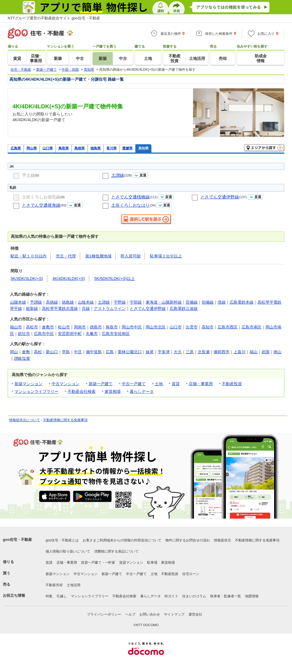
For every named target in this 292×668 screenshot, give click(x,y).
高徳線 (52, 302)
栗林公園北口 (130, 352)
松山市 (64, 327)
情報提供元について (24, 420)
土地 (159, 383)
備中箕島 (94, 352)
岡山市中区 (132, 327)
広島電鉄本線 (242, 302)
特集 (49, 596)
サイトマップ (174, 614)
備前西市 (222, 352)
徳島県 (95, 148)
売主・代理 (66, 256)
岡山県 (32, 148)
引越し (61, 596)
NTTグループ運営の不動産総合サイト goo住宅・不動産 (54, 18)
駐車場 (152, 563)
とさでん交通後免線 (41, 205)
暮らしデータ (142, 391)
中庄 (78, 352)
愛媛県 (127, 148)
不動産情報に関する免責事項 (65, 420)
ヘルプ (130, 614)
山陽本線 (18, 302)
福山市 (16, 327)
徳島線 (68, 302)
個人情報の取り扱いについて (68, 551)
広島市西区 (228, 327)
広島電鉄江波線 (184, 308)
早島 (66, 352)
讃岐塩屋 (22, 358)
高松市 (32, 327)
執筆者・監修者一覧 (225, 596)
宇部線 (136, 302)
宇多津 (164, 352)
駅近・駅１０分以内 (28, 256)
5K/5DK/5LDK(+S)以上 (114, 278)
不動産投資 (232, 383)
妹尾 (150, 352)
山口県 (47, 148)
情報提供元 (222, 540)
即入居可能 (131, 256)
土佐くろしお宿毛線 (41, 196)
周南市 (80, 327)
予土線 (28, 175)
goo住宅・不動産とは (62, 540)
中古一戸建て (134, 383)
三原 (190, 352)
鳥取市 (112, 327)
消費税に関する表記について (116, 551)
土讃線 (117, 175)
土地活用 (73, 585)
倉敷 (26, 352)
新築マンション (28, 383)
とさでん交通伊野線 (219, 196)
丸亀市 (92, 333)
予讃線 (36, 302)
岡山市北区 (156, 327)
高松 (38, 352)
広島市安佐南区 (116, 333)
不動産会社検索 (82, 391)
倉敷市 (48, 327)
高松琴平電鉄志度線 (60, 308)
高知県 (143, 148)
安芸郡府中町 (70, 333)
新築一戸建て (101, 383)
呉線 (86, 308)
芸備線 (192, 302)
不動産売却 (54, 585)
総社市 (24, 333)
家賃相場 (113, 391)
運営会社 (195, 614)
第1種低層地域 (98, 256)
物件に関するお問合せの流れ (187, 540)
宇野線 (120, 302)
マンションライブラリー (36, 391)
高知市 (208, 327)
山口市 (176, 327)
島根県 (79, 148)
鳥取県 (63, 148)
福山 (253, 352)
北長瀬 (204, 352)
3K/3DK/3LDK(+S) (27, 278)
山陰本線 (86, 302)
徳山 (277, 352)
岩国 (265, 352)
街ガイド (171, 596)
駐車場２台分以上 (166, 256)
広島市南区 (251, 327)
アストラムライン (110, 308)
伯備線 (208, 302)
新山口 (52, 352)
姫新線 (32, 308)
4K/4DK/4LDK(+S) (68, 278)
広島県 (16, 148)
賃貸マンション (131, 563)
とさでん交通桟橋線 (130, 196)
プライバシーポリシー (104, 614)
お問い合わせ (149, 614)
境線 (222, 302)
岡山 (14, 352)
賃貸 (176, 383)
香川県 (111, 148)
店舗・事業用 (201, 383)
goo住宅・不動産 (17, 539)
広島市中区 (44, 333)
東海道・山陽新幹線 (164, 302)
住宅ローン (190, 574)
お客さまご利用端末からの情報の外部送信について (122, 540)
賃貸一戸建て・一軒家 (98, 563)
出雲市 (192, 327)
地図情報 (252, 596)
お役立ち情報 (14, 595)
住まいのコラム (194, 596)
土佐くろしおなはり (130, 205)
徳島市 (96, 327)
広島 (110, 352)
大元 (178, 352)
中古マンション (66, 383)
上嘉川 (240, 352)
